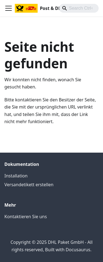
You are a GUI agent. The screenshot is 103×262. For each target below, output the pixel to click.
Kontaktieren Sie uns (25, 217)
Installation (15, 176)
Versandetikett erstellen (29, 185)
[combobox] (79, 8)
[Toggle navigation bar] (8, 8)
